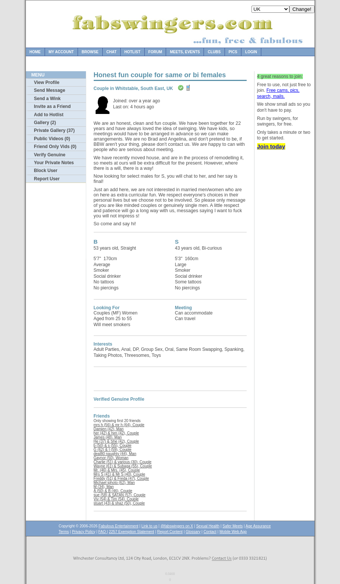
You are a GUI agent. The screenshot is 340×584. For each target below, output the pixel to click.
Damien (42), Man (109, 429)
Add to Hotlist (49, 114)
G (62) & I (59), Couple (113, 450)
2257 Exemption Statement (131, 532)
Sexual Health (207, 526)
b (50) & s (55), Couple (113, 445)
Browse (90, 52)
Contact (210, 532)
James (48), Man (108, 437)
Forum (155, 52)
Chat (111, 52)
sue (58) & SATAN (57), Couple (120, 495)
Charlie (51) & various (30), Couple (123, 462)
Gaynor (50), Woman (111, 458)
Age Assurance (258, 526)
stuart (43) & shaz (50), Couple (119, 503)
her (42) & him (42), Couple (116, 433)
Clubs (214, 52)
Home (35, 52)
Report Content (170, 532)
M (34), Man (104, 487)
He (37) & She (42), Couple (116, 441)
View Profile (47, 82)
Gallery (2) (45, 122)
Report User (47, 178)
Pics (233, 52)
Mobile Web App (233, 532)
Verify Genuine (50, 154)
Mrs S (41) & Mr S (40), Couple (119, 474)
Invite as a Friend (52, 106)
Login (251, 52)
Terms (64, 532)
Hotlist (132, 52)
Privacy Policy (83, 532)
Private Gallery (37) (54, 130)
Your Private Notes (54, 162)
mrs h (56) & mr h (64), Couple (119, 425)
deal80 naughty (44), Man (115, 454)
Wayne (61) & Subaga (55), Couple (123, 466)
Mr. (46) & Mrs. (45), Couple (117, 470)
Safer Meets (233, 526)
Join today (271, 146)
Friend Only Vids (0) (55, 146)
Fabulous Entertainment (118, 526)
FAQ (102, 532)
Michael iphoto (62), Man (114, 483)
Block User (46, 170)
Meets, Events (185, 52)
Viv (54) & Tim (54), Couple (116, 499)
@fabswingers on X (176, 526)
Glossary (193, 532)
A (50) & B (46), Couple (113, 491)
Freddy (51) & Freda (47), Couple (121, 478)
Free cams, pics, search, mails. (278, 93)
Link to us (149, 526)
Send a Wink (47, 98)
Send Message (49, 90)
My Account (61, 52)
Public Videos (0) (52, 138)
